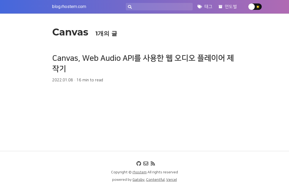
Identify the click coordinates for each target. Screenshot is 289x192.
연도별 (228, 6)
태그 (204, 6)
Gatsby (138, 180)
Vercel (171, 180)
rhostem (139, 172)
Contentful (155, 180)
